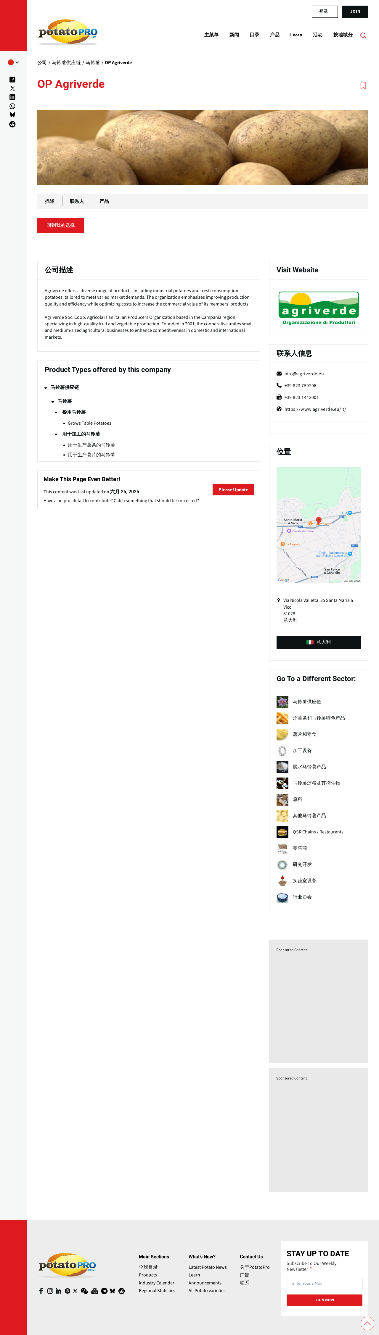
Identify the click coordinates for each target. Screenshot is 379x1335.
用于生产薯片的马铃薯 (91, 455)
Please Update (233, 489)
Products (148, 1275)
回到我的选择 (60, 225)
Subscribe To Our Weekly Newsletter (311, 1266)
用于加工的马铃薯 (81, 434)
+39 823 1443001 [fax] (298, 397)
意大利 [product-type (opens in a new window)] (318, 642)
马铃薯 (65, 401)
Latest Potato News (208, 1267)
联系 (244, 1283)
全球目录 (148, 1267)
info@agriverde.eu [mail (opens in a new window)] (300, 374)
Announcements (205, 1283)
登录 (323, 11)
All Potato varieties (207, 1290)
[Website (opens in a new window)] (319, 308)
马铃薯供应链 (65, 387)
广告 (244, 1275)
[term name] (319, 702)
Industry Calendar (156, 1283)
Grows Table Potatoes (89, 423)
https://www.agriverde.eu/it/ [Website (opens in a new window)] (311, 409)
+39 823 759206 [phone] (297, 386)
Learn (194, 1275)
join (355, 11)
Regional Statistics (157, 1290)
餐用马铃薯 (74, 412)
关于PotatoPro (255, 1267)
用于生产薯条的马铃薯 (91, 445)
